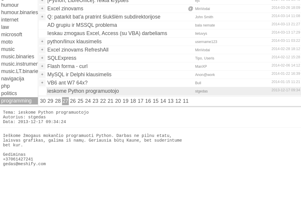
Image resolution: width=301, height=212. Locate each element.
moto (7, 42)
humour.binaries (19, 12)
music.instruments (19, 64)
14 (163, 101)
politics (9, 93)
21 (110, 101)
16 (148, 101)
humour (10, 5)
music (8, 49)
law (5, 27)
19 (125, 101)
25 (80, 101)
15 (156, 101)
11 (186, 101)
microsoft (11, 34)
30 (43, 101)
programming (16, 101)
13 (171, 101)
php (5, 86)
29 (50, 101)
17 (141, 101)
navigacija (12, 79)
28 (58, 101)
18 (133, 101)
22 (103, 101)
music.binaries (17, 56)
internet (10, 20)
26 (73, 101)
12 (178, 101)
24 (88, 101)
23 (95, 101)
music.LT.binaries (19, 71)
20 (118, 101)
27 (65, 101)
